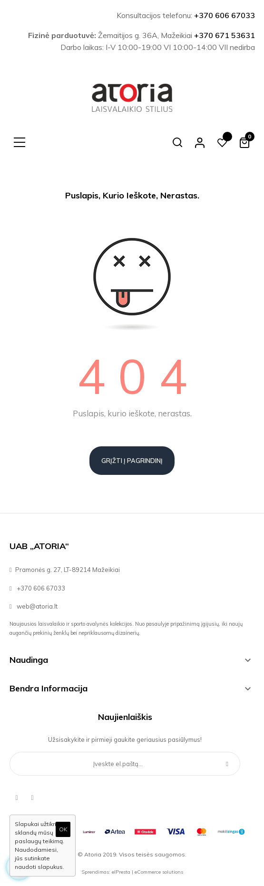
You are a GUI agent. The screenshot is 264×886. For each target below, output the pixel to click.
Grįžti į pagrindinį (132, 460)
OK (63, 829)
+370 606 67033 (224, 15)
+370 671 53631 (224, 35)
